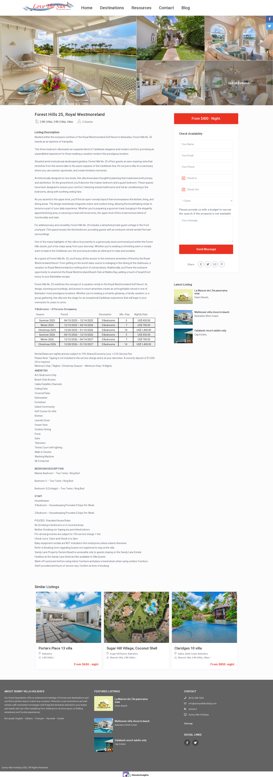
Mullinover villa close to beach (211, 312)
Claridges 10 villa (188, 648)
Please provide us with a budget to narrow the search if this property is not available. (205, 211)
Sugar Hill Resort (118, 653)
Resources (141, 7)
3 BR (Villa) (59, 121)
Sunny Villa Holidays (199, 714)
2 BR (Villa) (46, 121)
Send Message (206, 249)
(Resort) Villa (116, 657)
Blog (185, 7)
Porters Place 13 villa (55, 648)
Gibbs (181, 653)
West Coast (191, 653)
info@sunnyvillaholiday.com (203, 703)
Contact (166, 7)
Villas (70, 121)
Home (86, 7)
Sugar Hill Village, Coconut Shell (132, 648)
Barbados (47, 653)
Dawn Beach (201, 297)
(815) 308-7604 (196, 698)
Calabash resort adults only (210, 330)
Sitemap (188, 723)
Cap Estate (200, 334)
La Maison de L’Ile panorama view (210, 292)
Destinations (112, 7)
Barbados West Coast (206, 316)
